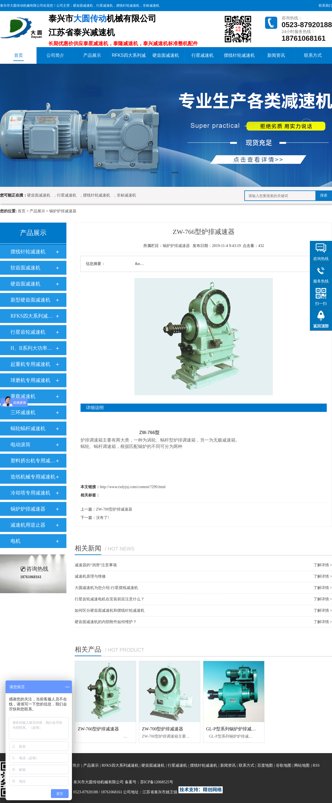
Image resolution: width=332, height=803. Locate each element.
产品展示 (92, 55)
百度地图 (265, 765)
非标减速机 (151, 5)
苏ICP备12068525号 (156, 782)
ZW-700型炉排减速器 (114, 509)
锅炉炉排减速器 (62, 211)
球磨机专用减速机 (30, 380)
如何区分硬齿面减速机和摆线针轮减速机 (109, 610)
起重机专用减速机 (30, 364)
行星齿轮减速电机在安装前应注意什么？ (109, 599)
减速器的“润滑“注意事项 (96, 565)
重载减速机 (23, 396)
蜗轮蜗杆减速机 (28, 428)
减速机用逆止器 (28, 525)
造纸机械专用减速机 (33, 477)
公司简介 (55, 55)
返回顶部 (321, 326)
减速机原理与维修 (90, 576)
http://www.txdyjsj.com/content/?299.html (132, 487)
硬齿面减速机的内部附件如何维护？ (106, 622)
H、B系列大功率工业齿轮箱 (33, 348)
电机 (15, 541)
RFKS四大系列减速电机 (33, 316)
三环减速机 (23, 412)
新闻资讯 (276, 55)
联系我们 (325, 5)
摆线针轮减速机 (127, 5)
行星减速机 (104, 5)
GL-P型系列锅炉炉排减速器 (233, 728)
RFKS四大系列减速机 (129, 58)
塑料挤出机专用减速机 (33, 460)
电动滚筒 (20, 444)
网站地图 (302, 765)
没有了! (102, 518)
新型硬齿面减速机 (30, 300)
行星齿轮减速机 (28, 332)
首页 (18, 57)
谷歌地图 (283, 765)
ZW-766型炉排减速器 (98, 728)
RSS (316, 765)
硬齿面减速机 (83, 5)
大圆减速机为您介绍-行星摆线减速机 (106, 588)
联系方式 (313, 55)
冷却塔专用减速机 (30, 493)
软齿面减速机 (25, 268)
